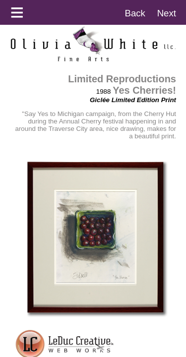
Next (166, 13)
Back (134, 13)
